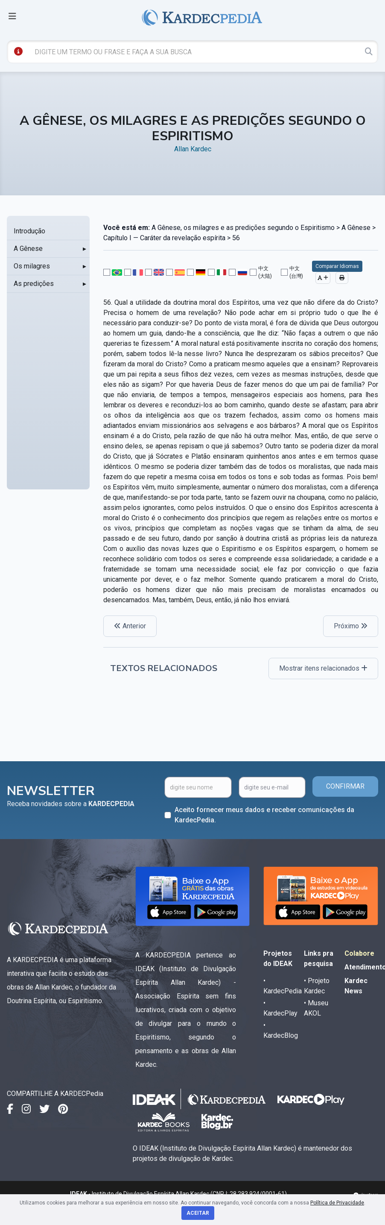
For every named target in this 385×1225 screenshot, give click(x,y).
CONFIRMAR (345, 786)
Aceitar (198, 1213)
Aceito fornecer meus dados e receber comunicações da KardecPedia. (264, 815)
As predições (34, 284)
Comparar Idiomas (337, 266)
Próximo (351, 626)
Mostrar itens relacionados (323, 668)
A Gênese (28, 248)
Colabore (359, 953)
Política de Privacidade (337, 1203)
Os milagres (32, 266)
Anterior (130, 626)
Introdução (29, 231)
